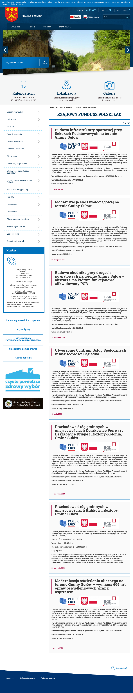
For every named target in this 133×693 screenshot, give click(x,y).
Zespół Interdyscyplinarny (17, 189)
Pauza (44, 62)
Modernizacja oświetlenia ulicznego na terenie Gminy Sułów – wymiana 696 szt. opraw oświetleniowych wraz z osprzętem (91, 586)
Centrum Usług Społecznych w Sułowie (19, 181)
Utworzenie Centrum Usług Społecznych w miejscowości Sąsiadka (90, 352)
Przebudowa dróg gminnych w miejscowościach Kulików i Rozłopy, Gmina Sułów (87, 510)
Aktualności (16, 27)
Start (61, 108)
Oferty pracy (12, 156)
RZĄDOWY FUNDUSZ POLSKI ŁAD (86, 108)
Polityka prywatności (48, 678)
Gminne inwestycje (14, 141)
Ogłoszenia (11, 119)
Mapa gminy (47, 27)
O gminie (31, 27)
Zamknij (21, 4)
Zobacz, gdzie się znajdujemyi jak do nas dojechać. (66, 99)
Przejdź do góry (122, 668)
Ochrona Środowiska (15, 149)
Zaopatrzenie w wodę (16, 241)
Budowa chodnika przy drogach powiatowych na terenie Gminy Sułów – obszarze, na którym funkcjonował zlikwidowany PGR (90, 278)
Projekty (10, 197)
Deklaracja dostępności (27, 678)
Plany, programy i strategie (18, 219)
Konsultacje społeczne (16, 226)
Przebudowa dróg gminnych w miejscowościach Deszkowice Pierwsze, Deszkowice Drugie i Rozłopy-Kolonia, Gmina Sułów (89, 432)
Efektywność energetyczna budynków (18, 172)
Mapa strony (10, 678)
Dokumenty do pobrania (17, 163)
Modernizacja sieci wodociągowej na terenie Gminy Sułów (87, 204)
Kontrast (106, 10)
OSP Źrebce (12, 212)
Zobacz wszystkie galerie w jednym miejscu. (109, 99)
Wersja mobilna (123, 10)
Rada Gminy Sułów (15, 134)
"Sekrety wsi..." (13, 204)
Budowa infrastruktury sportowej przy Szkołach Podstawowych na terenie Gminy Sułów (88, 133)
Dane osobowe (13, 234)
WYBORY (10, 127)
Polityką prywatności (62, 2)
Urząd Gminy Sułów (15, 112)
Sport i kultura (65, 27)
